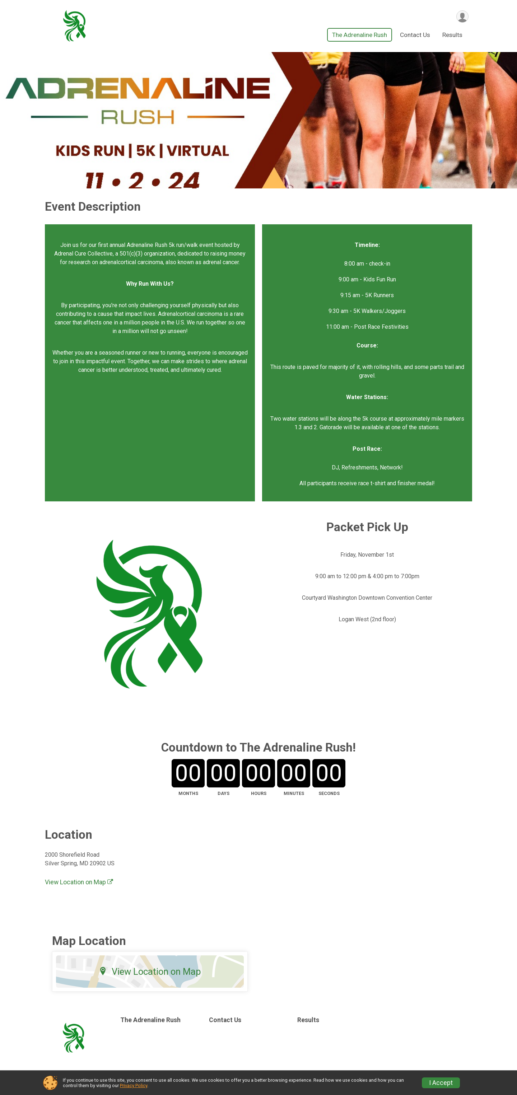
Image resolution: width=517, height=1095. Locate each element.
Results (452, 35)
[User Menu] (462, 16)
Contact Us (415, 35)
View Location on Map (79, 882)
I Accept (441, 1082)
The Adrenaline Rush (359, 35)
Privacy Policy (133, 1085)
